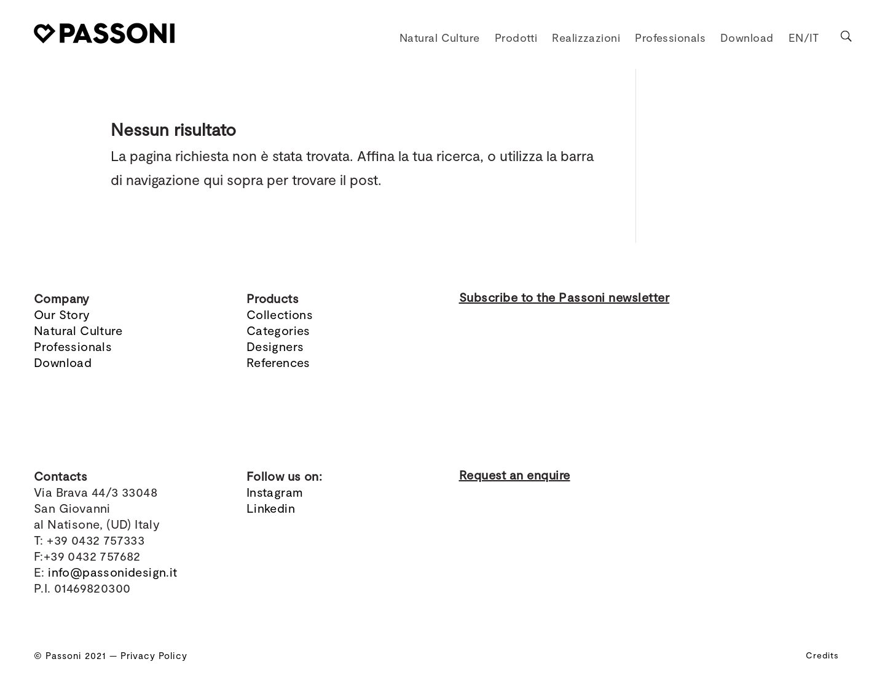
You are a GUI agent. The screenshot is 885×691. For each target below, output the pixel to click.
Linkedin (270, 507)
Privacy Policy (153, 655)
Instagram (275, 491)
